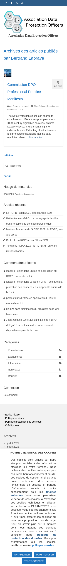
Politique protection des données (23, 421)
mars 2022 (13, 446)
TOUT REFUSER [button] (45, 554)
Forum (7, 176)
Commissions (52, 106)
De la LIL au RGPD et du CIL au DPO (27, 240)
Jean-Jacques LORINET (19, 319)
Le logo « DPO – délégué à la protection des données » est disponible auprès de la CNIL (34, 287)
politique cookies (43, 545)
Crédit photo (12, 425)
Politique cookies (14, 418)
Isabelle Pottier (14, 270)
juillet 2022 (13, 443)
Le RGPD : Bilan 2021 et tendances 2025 (29, 212)
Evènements (15, 356)
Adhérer (8, 155)
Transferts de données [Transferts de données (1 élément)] (24, 194)
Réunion (12, 376)
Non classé (14, 369)
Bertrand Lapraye (20, 106)
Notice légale (12, 414)
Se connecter (11, 395)
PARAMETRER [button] (22, 554)
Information (12, 110)
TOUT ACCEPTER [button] (34, 561)
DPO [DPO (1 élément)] (6, 194)
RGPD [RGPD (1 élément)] (11, 194)
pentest (10, 298)
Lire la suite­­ (35, 137)
